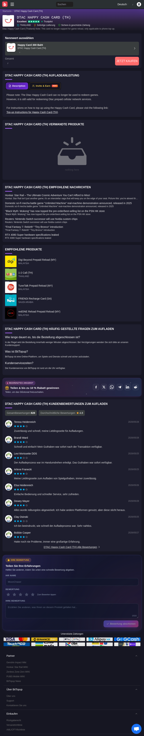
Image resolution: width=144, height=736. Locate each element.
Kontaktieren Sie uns (16, 684)
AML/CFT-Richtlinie (15, 708)
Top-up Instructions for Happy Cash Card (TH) (32, 112)
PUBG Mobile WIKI (15, 655)
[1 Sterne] (8, 573)
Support (10, 679)
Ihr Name (11, 554)
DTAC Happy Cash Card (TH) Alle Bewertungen (72, 525)
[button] (72, 634)
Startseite (7, 11)
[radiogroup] (21, 405)
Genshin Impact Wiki (16, 641)
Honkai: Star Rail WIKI (17, 645)
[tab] (17, 86)
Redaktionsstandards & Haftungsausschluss (27, 732)
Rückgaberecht (13, 699)
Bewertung (12, 568)
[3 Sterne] (20, 573)
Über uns (10, 674)
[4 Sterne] (26, 573)
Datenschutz (12, 727)
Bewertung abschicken (121, 602)
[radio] (15, 405)
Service (10, 723)
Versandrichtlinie (14, 703)
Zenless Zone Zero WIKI (18, 650)
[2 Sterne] (14, 573)
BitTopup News (13, 659)
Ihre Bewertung (15, 579)
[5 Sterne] (32, 573)
